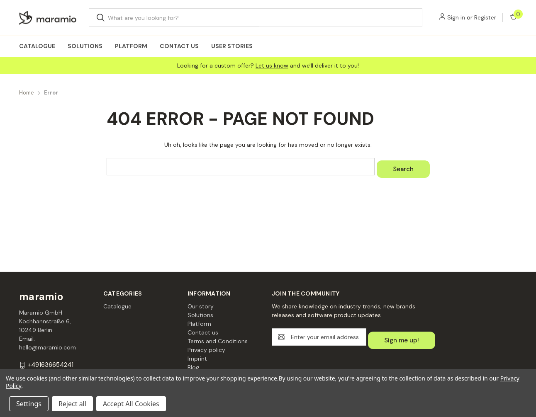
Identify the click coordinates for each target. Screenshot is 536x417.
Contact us (179, 46)
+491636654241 (50, 365)
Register (485, 17)
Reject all (72, 403)
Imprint (197, 358)
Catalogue (37, 46)
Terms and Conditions (218, 341)
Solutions (85, 46)
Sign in (456, 17)
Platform (131, 46)
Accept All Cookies (131, 403)
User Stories (232, 46)
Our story (201, 306)
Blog (193, 367)
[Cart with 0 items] (513, 17)
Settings (28, 403)
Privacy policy (206, 350)
